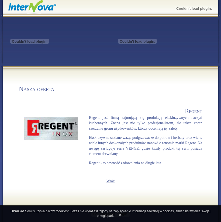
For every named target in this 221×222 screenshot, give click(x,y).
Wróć (110, 181)
